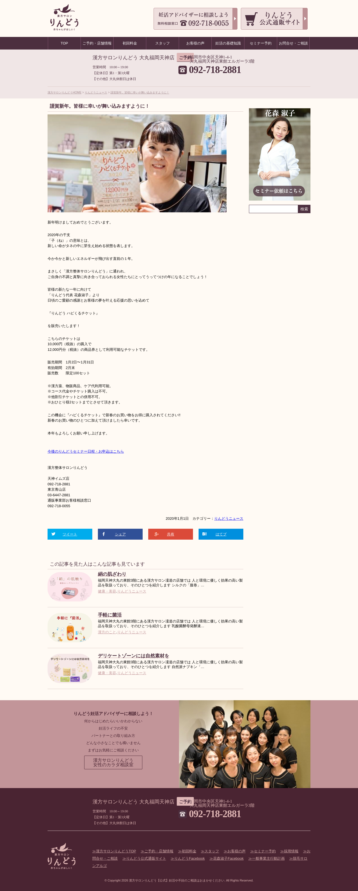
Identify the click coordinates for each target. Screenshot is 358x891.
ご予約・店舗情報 (158, 851)
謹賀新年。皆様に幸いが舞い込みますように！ (139, 92)
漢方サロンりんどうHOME (64, 92)
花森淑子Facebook (228, 858)
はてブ (221, 534)
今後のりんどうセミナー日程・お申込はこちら (86, 451)
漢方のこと (107, 632)
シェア (120, 534)
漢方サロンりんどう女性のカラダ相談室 (113, 762)
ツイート (70, 534)
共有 (170, 534)
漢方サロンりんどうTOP (116, 851)
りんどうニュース (96, 92)
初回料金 (189, 851)
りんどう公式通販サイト (146, 858)
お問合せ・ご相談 (293, 43)
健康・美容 (107, 591)
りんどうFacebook (189, 858)
